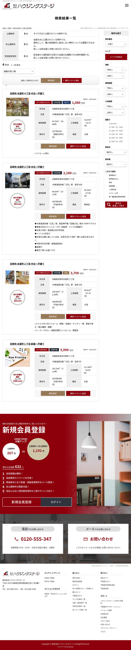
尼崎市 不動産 (6, 28)
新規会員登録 (77, 581)
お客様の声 (105, 614)
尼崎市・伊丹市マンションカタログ (55, 595)
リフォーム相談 (106, 610)
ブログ (103, 631)
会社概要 (104, 617)
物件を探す (76, 578)
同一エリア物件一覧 (79, 610)
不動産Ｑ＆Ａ (77, 595)
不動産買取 (105, 588)
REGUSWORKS (69, 647)
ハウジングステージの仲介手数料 (112, 602)
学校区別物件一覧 (78, 606)
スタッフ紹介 (105, 621)
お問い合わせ (105, 624)
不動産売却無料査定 (108, 585)
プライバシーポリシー (109, 628)
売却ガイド (105, 578)
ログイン (75, 585)
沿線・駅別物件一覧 (79, 603)
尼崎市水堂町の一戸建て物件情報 (22, 28)
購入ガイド (76, 592)
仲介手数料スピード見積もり (82, 588)
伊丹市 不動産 (49, 581)
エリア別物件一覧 (78, 599)
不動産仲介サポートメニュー (111, 606)
